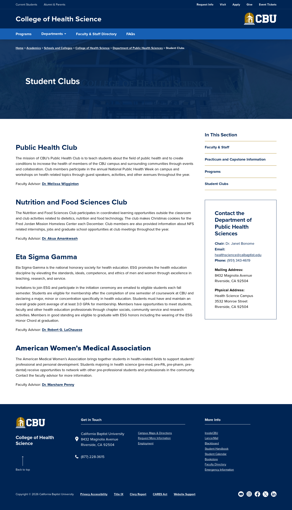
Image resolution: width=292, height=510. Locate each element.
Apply (236, 4)
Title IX (118, 494)
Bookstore (211, 459)
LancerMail (211, 438)
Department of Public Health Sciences (138, 48)
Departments (52, 33)
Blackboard (212, 443)
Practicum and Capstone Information (235, 159)
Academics (33, 48)
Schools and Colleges (58, 48)
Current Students (26, 4)
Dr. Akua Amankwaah (60, 238)
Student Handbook (216, 449)
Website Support (184, 494)
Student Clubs (216, 183)
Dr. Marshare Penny (58, 384)
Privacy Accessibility (93, 494)
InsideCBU (211, 433)
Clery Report (138, 494)
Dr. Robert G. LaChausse (62, 329)
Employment (145, 443)
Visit (223, 4)
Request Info (205, 4)
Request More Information (154, 438)
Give (249, 4)
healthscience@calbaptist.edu (238, 254)
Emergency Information (219, 470)
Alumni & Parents (54, 4)
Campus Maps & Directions (155, 433)
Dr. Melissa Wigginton (60, 183)
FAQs (130, 34)
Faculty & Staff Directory (96, 34)
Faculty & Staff (217, 147)
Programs (24, 34)
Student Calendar (216, 454)
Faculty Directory (215, 464)
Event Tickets (268, 4)
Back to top (23, 470)
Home (19, 48)
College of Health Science (58, 18)
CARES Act (160, 494)
